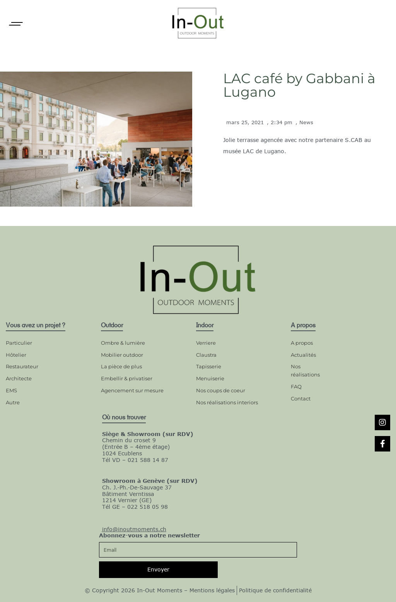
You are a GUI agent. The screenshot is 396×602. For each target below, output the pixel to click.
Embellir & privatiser (126, 378)
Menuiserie (210, 378)
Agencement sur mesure (132, 390)
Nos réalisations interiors (227, 402)
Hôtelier (16, 355)
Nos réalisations (305, 370)
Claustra (206, 355)
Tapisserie (208, 366)
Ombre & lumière (123, 343)
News (306, 122)
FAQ (296, 386)
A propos (302, 343)
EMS (11, 390)
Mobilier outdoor (122, 355)
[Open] (16, 24)
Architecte (19, 378)
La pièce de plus (121, 366)
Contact (301, 398)
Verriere (206, 343)
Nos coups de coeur (220, 390)
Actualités (303, 355)
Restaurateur (22, 366)
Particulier (19, 343)
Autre (13, 402)
